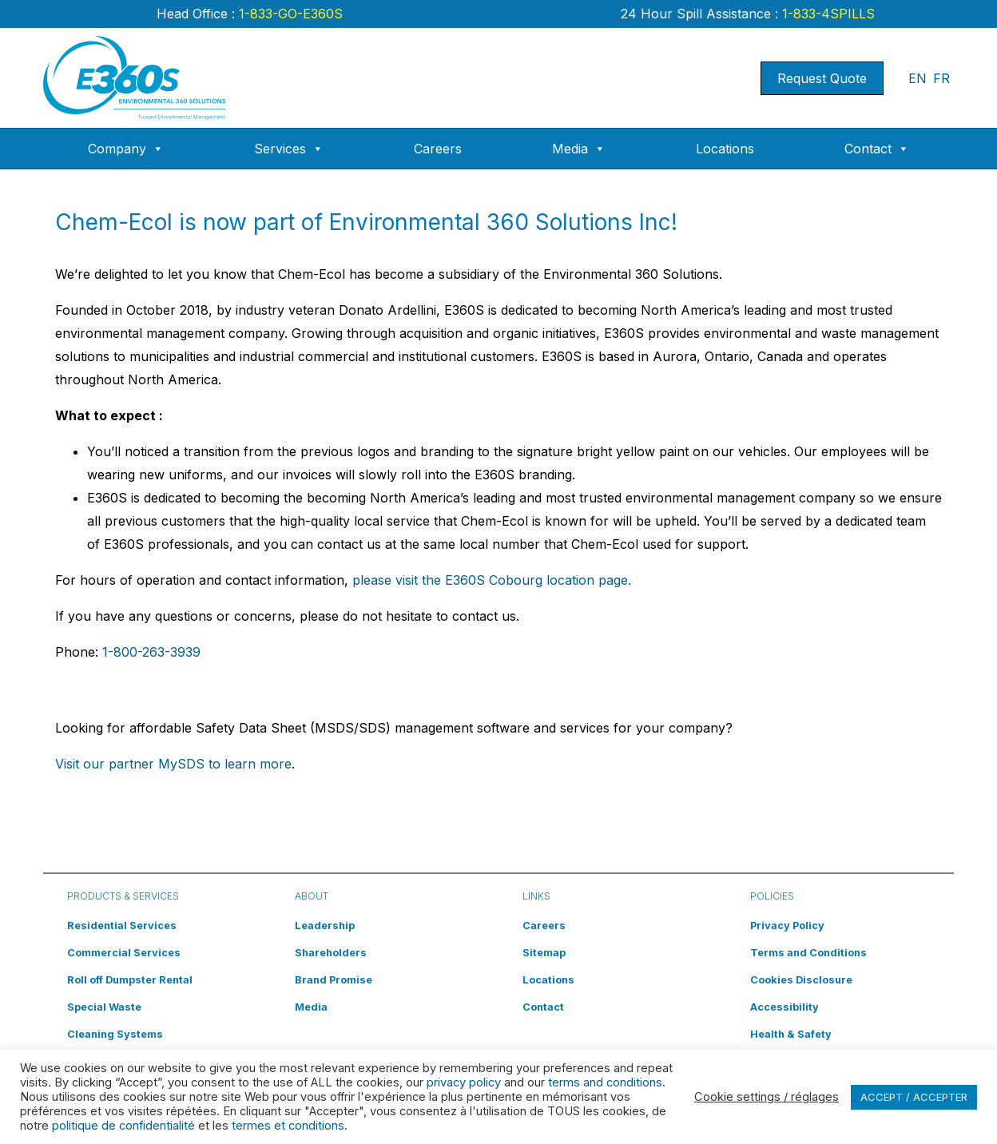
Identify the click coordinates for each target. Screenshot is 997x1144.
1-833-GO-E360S (289, 14)
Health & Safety (791, 1034)
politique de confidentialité (123, 1125)
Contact (876, 149)
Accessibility (784, 1007)
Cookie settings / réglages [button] (766, 1097)
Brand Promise (333, 980)
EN (917, 78)
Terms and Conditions (808, 953)
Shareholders (331, 953)
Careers (438, 149)
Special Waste (104, 1007)
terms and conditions (605, 1082)
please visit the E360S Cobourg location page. (491, 580)
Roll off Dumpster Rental (130, 980)
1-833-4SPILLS (826, 14)
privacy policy (464, 1082)
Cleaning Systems (115, 1034)
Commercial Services (124, 953)
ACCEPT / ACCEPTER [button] (913, 1096)
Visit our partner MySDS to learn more (173, 764)
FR (941, 78)
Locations (725, 149)
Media (579, 149)
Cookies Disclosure (801, 980)
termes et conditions (288, 1125)
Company (126, 149)
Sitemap (544, 953)
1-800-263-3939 (151, 652)
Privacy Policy (787, 925)
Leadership (325, 925)
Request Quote (822, 78)
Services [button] (289, 149)
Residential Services (122, 925)
